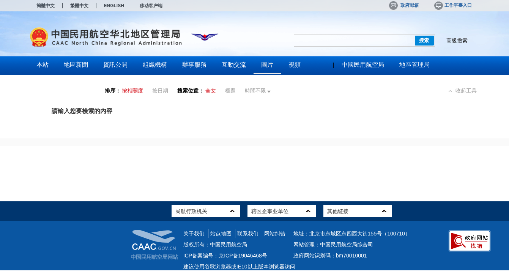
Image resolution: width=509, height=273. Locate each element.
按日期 (160, 91)
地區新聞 (76, 64)
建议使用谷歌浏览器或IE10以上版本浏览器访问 (239, 267)
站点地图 (221, 234)
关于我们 (194, 234)
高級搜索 (457, 41)
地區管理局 (414, 64)
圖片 (267, 64)
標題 (230, 91)
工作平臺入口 (452, 5)
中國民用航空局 (363, 64)
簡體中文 (45, 5)
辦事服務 (194, 64)
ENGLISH (114, 5)
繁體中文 (79, 5)
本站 (42, 64)
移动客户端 (151, 5)
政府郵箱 (404, 5)
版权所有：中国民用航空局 (215, 245)
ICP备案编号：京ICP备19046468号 (225, 256)
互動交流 (234, 64)
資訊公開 (115, 64)
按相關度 (132, 91)
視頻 (294, 64)
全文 (210, 91)
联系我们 (247, 234)
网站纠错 (274, 234)
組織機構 (155, 64)
